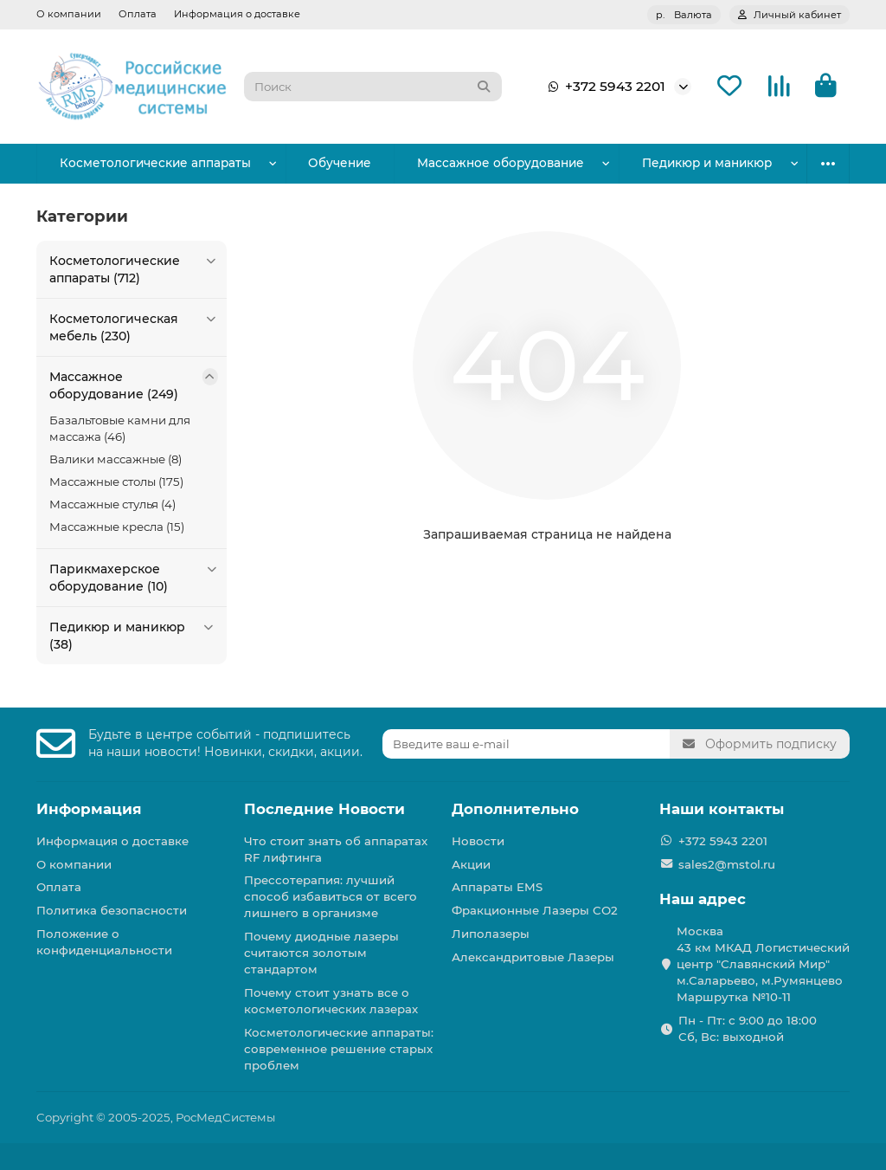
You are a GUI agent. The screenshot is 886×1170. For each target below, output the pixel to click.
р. (684, 15)
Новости (478, 841)
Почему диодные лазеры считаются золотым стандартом (321, 952)
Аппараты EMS (497, 887)
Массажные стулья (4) (112, 504)
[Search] (373, 86)
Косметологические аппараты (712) (133, 269)
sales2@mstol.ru (726, 864)
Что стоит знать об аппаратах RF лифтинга (335, 849)
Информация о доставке (237, 14)
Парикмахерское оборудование (680, 163)
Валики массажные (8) (115, 459)
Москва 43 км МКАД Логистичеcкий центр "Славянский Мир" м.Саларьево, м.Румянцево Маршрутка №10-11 (763, 964)
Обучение (312, 163)
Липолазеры (491, 934)
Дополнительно (515, 809)
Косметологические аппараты (145, 163)
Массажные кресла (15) (116, 526)
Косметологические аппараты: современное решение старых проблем (338, 1048)
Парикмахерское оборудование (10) (133, 577)
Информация (89, 809)
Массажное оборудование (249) (133, 385)
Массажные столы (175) (116, 481)
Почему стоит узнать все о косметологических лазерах (331, 1001)
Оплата (138, 14)
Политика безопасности (111, 910)
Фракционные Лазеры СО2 (535, 910)
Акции (471, 864)
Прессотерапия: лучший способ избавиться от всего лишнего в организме (330, 896)
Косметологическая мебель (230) (133, 327)
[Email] (526, 744)
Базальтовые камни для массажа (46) (119, 428)
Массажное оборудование (455, 163)
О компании (68, 14)
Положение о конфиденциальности (104, 942)
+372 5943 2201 (603, 86)
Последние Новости (324, 809)
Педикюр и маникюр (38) (133, 635)
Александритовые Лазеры (533, 957)
